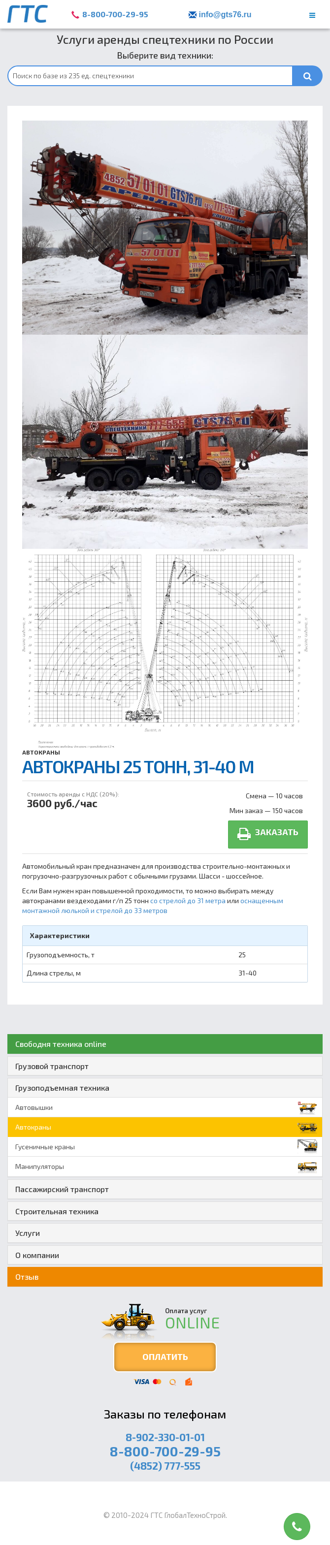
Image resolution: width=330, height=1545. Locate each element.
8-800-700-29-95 (115, 14)
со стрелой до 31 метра (188, 900)
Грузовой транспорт (52, 1066)
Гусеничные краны (166, 1146)
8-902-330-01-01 (165, 1437)
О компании (37, 1255)
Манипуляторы (166, 1166)
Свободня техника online (60, 1043)
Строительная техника (57, 1211)
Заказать (267, 834)
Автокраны (41, 752)
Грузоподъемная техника (62, 1087)
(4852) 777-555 (165, 1465)
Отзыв (26, 1276)
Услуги (27, 1232)
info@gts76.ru (224, 14)
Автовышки (166, 1107)
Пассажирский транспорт (62, 1189)
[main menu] (312, 15)
